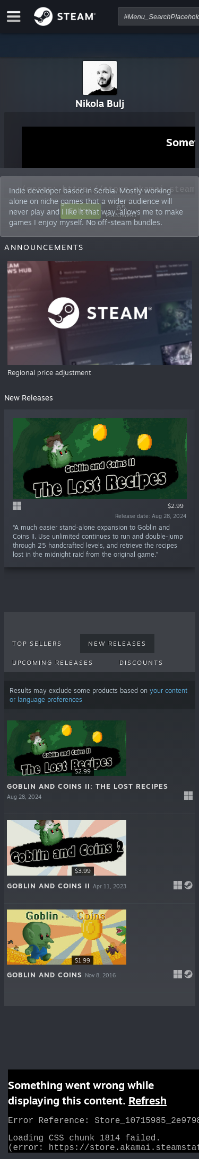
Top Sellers (37, 643)
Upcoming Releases (52, 662)
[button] (99, 764)
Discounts (141, 662)
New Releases (117, 643)
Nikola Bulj (99, 103)
